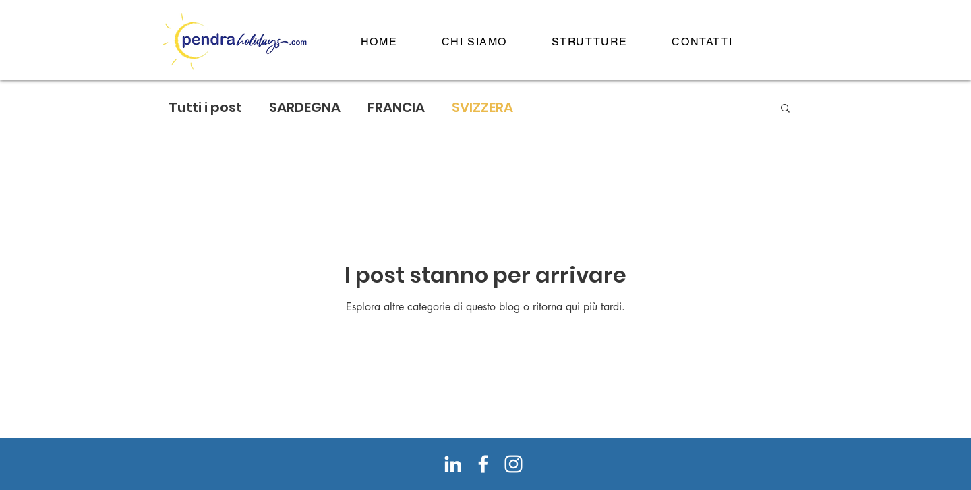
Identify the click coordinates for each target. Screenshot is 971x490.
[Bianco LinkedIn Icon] (453, 464)
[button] (785, 109)
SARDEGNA (305, 107)
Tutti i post (205, 107)
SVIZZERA (482, 107)
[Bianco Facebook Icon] (483, 464)
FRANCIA (396, 107)
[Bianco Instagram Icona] (513, 464)
